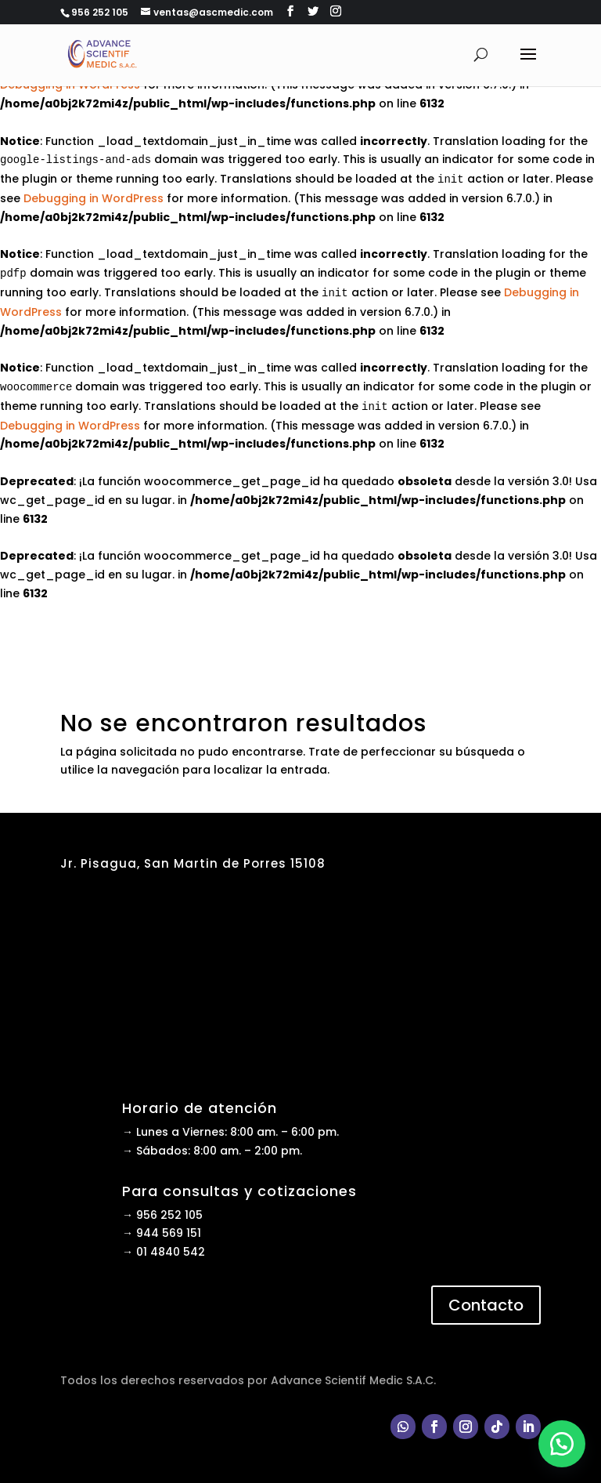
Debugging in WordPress (93, 198)
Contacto (486, 1305)
